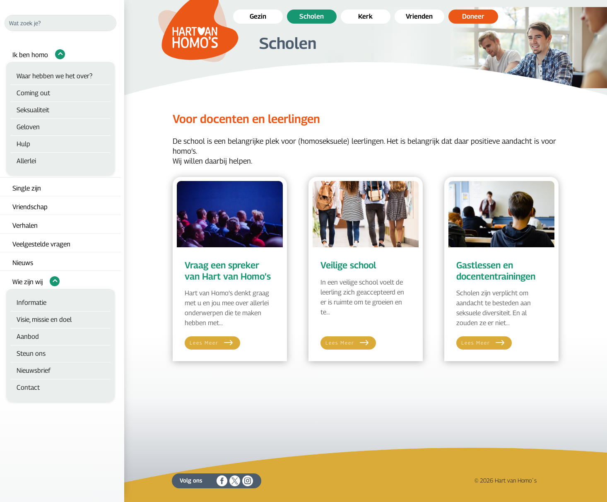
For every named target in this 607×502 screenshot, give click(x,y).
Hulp (23, 144)
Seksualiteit (33, 110)
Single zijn (26, 188)
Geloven (28, 127)
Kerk (365, 16)
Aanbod (28, 336)
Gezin (258, 16)
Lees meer (204, 343)
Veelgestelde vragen (41, 244)
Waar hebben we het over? (54, 76)
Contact (28, 387)
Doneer (473, 16)
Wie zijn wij (27, 282)
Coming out (33, 93)
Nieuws (22, 263)
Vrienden (419, 16)
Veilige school (348, 265)
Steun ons (31, 353)
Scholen (311, 16)
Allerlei (26, 161)
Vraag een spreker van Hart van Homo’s (228, 270)
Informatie (31, 303)
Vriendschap (30, 207)
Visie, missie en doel (44, 319)
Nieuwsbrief (34, 370)
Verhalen (25, 225)
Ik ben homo (30, 55)
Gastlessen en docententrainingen (495, 270)
